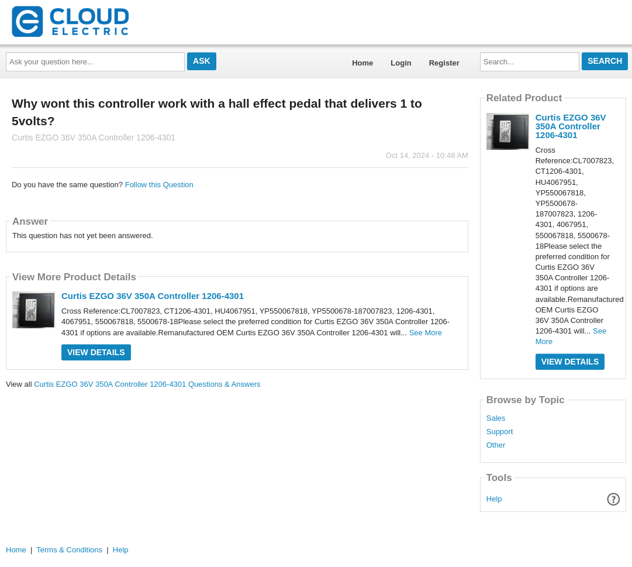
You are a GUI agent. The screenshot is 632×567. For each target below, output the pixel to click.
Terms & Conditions (69, 549)
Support (499, 432)
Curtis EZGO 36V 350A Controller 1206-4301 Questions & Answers (147, 384)
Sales (496, 418)
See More (425, 332)
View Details (96, 352)
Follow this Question (159, 184)
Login (401, 63)
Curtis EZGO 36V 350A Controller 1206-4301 (152, 296)
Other (496, 445)
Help (494, 498)
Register (444, 63)
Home (362, 63)
